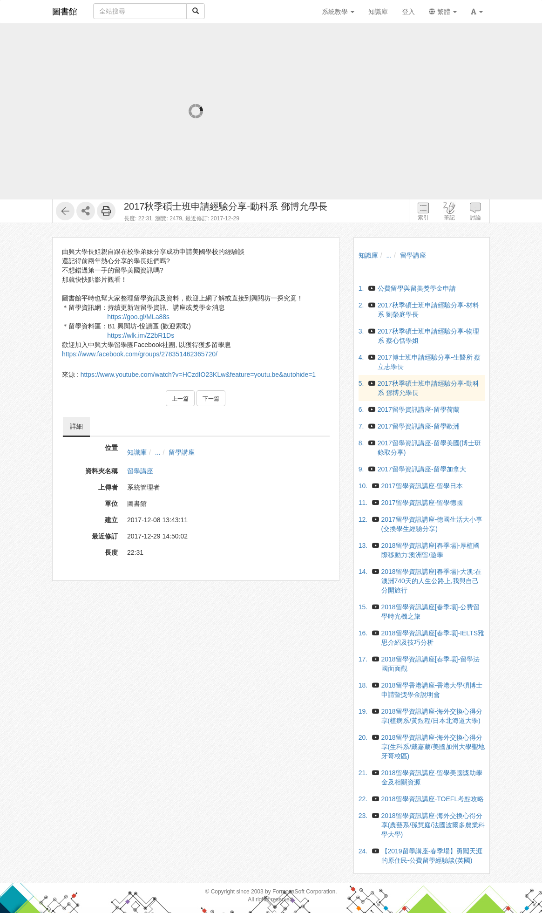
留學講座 (182, 452)
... (158, 452)
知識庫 (137, 452)
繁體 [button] (443, 11)
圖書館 (64, 11)
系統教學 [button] (338, 11)
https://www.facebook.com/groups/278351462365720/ (139, 354)
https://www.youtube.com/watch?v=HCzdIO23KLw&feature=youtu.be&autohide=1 (198, 374)
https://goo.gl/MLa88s (138, 316)
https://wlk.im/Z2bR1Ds (140, 335)
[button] (477, 11)
